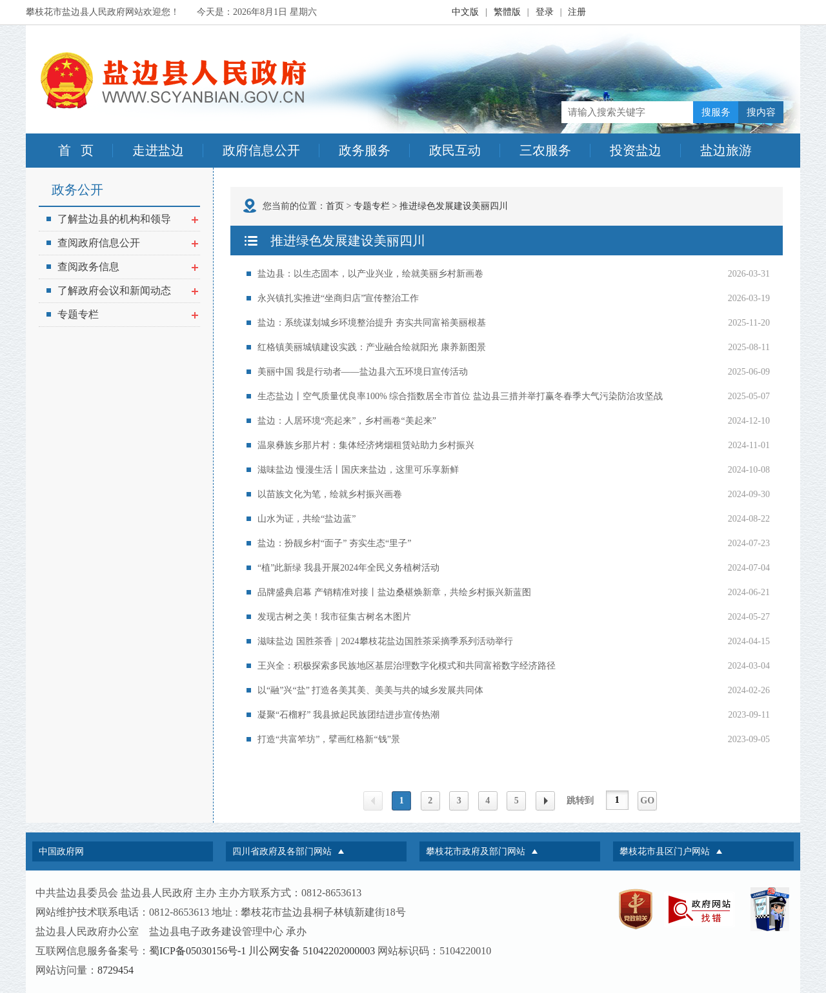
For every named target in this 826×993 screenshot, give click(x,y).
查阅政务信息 (122, 266)
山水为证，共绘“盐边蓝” (306, 519)
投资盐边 (635, 150)
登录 (545, 12)
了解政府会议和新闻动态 (122, 290)
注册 (577, 12)
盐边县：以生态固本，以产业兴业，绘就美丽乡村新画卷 (370, 274)
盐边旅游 (726, 150)
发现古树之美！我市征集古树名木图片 (334, 617)
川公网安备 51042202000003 (311, 950)
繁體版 (507, 12)
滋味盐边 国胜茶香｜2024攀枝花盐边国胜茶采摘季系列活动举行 (385, 641)
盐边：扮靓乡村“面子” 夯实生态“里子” (334, 543)
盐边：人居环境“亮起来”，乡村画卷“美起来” (346, 421)
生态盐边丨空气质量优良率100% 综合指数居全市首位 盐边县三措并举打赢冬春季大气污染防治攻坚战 (460, 396)
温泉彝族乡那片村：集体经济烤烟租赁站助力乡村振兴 (365, 445)
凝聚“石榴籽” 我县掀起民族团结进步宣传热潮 (348, 715)
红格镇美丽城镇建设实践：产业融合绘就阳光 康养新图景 (371, 347)
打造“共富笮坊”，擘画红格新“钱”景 (328, 739)
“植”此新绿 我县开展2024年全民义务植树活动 (348, 568)
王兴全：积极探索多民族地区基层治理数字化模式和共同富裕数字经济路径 (406, 666)
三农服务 (545, 150)
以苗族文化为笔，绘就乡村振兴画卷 (329, 494)
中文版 (465, 12)
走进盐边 (158, 150)
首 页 (76, 150)
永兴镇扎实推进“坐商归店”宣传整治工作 (338, 298)
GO (647, 800)
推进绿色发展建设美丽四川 (453, 206)
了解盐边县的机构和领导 (122, 218)
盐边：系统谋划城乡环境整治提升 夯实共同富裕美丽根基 (371, 323)
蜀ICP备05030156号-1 (197, 950)
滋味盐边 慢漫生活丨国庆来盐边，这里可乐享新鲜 (358, 470)
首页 (335, 206)
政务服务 (364, 150)
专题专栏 (122, 314)
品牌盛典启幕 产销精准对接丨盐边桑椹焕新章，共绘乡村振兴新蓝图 (394, 592)
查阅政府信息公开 (122, 242)
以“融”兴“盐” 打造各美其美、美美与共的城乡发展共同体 (370, 690)
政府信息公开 (261, 150)
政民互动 (455, 150)
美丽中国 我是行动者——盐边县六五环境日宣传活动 (362, 372)
